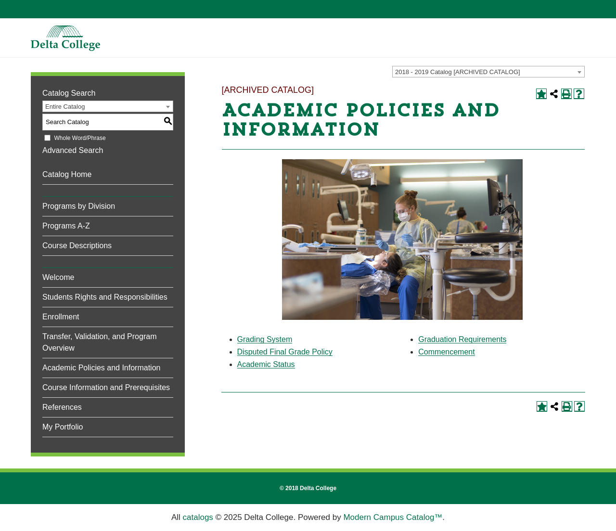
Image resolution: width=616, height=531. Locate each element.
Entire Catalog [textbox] (65, 106)
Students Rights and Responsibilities (104, 297)
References (62, 407)
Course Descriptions (77, 245)
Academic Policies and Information (101, 368)
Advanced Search (72, 150)
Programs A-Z (66, 226)
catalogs (198, 517)
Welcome (58, 277)
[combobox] (488, 71)
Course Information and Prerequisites (106, 387)
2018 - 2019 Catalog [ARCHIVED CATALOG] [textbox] (457, 72)
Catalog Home (66, 174)
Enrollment (60, 317)
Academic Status (266, 364)
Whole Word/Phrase (79, 138)
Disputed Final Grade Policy (285, 352)
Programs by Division (78, 206)
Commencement (446, 352)
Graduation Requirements (462, 339)
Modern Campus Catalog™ (392, 517)
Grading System (265, 339)
